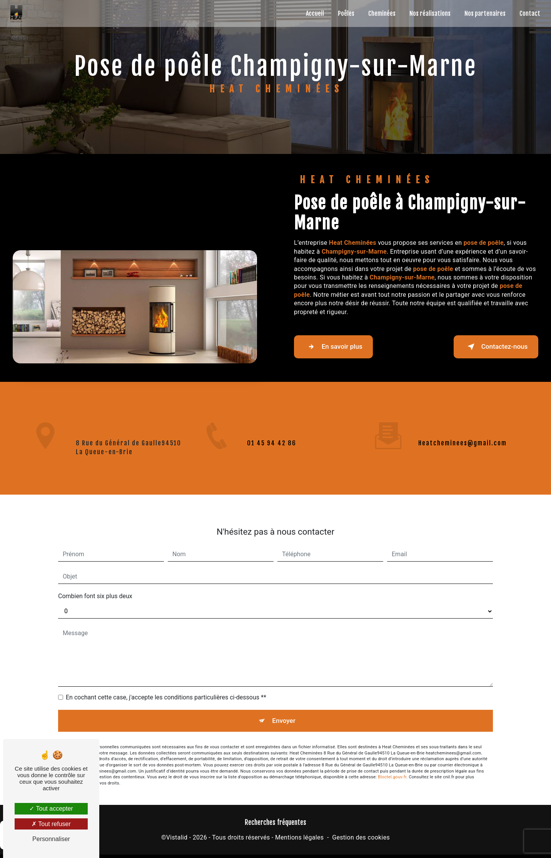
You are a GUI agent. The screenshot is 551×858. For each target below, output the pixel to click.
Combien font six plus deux (95, 585)
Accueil (313, 13)
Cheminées (379, 13)
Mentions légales (299, 841)
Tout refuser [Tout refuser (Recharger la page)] (51, 824)
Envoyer (284, 711)
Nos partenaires (482, 13)
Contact (527, 13)
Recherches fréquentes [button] (275, 826)
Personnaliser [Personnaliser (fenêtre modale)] (51, 839)
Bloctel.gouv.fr (392, 769)
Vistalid (177, 841)
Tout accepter (51, 808)
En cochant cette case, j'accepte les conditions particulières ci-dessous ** (166, 686)
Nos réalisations (427, 13)
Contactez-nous (488, 346)
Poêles (344, 13)
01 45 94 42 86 (271, 454)
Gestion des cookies (361, 841)
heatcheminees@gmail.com (462, 432)
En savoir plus (341, 346)
